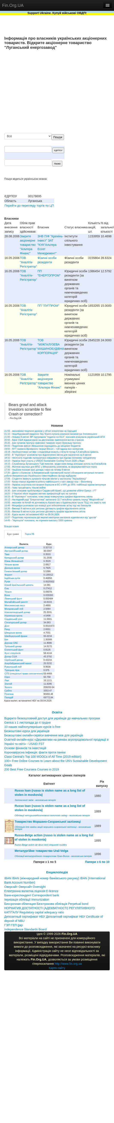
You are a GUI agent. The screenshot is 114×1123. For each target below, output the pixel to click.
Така (6, 554)
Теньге (8, 591)
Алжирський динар (14, 547)
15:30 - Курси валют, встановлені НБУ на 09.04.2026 (31, 514)
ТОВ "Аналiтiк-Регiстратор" (28, 262)
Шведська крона (13, 632)
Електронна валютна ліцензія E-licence (31, 891)
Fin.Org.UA (13, 5)
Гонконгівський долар (15, 571)
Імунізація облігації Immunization (26, 899)
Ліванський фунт (13, 598)
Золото (8, 687)
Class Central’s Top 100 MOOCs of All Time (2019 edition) (42, 756)
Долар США (10, 656)
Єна (6, 588)
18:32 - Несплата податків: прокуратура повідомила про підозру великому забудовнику (50, 457)
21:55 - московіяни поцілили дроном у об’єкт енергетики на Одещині (40, 431)
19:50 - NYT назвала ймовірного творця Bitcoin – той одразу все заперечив (43, 449)
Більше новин (11, 526)
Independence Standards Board (25, 929)
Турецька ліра (11, 670)
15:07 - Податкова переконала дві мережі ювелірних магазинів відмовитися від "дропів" (50, 517)
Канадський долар (14, 557)
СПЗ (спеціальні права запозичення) (23, 673)
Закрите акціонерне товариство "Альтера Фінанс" (28, 245)
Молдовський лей (13, 609)
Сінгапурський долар (15, 622)
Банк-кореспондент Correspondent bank (31, 895)
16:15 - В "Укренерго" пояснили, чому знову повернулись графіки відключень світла (48, 496)
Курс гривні (13, 534)
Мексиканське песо (14, 605)
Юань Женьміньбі (13, 561)
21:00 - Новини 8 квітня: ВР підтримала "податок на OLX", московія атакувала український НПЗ (54, 437)
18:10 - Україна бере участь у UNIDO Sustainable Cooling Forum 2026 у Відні (44, 460)
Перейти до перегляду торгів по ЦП (29, 205)
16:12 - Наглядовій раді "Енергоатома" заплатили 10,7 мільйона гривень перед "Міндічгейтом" (54, 499)
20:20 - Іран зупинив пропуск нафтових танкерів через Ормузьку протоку (42, 443)
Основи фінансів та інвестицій (25, 748)
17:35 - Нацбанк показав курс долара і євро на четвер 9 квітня (37, 469)
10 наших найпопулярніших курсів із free (32, 727)
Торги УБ (29, 534)
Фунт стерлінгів (12, 653)
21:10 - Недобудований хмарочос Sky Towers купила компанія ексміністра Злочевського (50, 434)
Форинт (8, 574)
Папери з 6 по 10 (97, 862)
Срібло (8, 690)
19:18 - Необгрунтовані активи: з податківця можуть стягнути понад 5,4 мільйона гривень (51, 452)
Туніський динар (13, 646)
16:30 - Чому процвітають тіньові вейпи (25, 487)
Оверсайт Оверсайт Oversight (25, 886)
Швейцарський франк (15, 636)
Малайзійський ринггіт (16, 602)
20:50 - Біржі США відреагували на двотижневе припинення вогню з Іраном (44, 440)
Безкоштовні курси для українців (26, 731)
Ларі (6, 680)
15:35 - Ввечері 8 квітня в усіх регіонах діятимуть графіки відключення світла (44, 508)
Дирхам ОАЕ (11, 643)
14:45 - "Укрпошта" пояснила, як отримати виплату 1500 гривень (38, 520)
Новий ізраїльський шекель (18, 585)
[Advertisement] (70, 92)
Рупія (7, 581)
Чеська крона (11, 564)
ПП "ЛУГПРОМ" (48, 305)
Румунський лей (12, 666)
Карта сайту (57, 968)
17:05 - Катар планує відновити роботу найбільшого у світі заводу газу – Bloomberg (48, 481)
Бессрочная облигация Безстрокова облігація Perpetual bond (46, 904)
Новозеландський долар (17, 612)
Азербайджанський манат (18, 663)
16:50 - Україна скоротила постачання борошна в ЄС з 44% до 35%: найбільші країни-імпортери (55, 484)
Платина (8, 694)
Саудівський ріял (13, 619)
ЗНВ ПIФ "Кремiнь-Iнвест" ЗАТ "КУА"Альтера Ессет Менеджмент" (50, 245)
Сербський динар (13, 660)
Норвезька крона (13, 615)
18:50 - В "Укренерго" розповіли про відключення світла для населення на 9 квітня (47, 455)
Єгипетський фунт (14, 649)
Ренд (7, 629)
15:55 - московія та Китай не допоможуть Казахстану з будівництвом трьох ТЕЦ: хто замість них (55, 502)
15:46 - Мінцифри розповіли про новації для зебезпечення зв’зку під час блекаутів (47, 505)
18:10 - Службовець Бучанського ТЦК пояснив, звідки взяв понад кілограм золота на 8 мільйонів (55, 463)
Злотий (8, 683)
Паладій (8, 697)
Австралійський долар (16, 551)
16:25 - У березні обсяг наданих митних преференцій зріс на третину (40, 493)
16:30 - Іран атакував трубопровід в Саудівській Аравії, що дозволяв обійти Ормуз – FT (50, 490)
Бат (6, 639)
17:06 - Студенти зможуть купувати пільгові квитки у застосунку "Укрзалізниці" (45, 478)
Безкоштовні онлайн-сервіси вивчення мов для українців (43, 735)
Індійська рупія (12, 578)
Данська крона (12, 568)
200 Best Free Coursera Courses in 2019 (31, 769)
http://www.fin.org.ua (68, 963)
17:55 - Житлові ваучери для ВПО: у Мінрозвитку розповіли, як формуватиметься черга (50, 466)
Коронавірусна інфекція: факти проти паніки (34, 752)
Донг (6, 626)
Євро (7, 677)
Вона (7, 595)
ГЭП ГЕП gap (13, 925)
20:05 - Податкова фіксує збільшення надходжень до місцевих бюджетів (42, 446)
